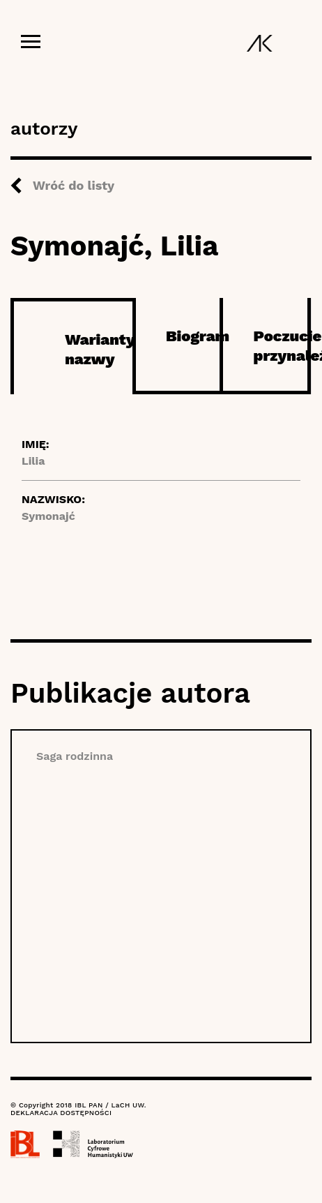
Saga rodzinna (74, 756)
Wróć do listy (73, 185)
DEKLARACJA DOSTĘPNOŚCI (61, 1112)
